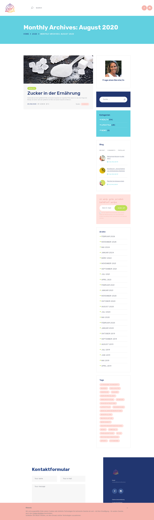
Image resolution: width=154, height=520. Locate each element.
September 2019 (109, 339)
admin (42, 104)
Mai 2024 (105, 247)
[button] (127, 508)
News (104, 131)
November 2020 (109, 296)
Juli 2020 (105, 312)
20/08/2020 (32, 104)
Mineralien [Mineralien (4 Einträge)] (106, 415)
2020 (34, 34)
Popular (121, 150)
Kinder (85, 104)
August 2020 (107, 307)
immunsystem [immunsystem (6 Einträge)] (107, 400)
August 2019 (107, 344)
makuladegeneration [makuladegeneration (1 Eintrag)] (111, 411)
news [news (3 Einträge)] (103, 430)
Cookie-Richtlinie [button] (38, 513)
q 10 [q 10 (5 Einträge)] (119, 433)
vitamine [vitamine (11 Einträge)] (114, 441)
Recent (102, 150)
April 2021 (106, 280)
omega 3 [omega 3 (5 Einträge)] (113, 430)
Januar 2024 (107, 253)
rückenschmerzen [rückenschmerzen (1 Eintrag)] (109, 437)
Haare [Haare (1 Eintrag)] (115, 392)
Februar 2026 (108, 237)
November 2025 (108, 242)
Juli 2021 (105, 274)
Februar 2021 (108, 285)
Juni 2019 (105, 355)
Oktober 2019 (108, 334)
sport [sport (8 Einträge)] (104, 441)
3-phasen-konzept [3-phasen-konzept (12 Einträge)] (109, 385)
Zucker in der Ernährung (53, 93)
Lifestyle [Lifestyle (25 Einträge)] (105, 407)
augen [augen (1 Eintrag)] (104, 388)
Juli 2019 (105, 350)
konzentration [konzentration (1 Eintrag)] (108, 403)
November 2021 (108, 264)
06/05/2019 (113, 162)
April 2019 (106, 366)
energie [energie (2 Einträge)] (104, 392)
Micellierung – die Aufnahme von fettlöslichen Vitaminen (116, 170)
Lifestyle (106, 125)
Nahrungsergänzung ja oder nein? (115, 157)
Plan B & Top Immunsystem (115, 181)
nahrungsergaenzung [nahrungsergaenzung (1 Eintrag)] (111, 426)
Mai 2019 (105, 361)
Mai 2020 (105, 317)
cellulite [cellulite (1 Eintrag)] (115, 388)
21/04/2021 (113, 184)
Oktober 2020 (108, 301)
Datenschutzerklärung (118, 499)
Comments (111, 150)
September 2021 (109, 269)
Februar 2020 (108, 323)
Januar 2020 (107, 328)
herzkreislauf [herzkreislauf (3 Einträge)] (108, 396)
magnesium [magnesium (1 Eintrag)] (119, 407)
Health (32, 88)
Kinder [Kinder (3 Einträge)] (120, 400)
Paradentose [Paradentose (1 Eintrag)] (107, 433)
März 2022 (106, 258)
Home (26, 34)
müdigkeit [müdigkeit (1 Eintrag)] (105, 422)
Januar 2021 (107, 290)
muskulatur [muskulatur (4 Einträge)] (107, 418)
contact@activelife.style (119, 482)
